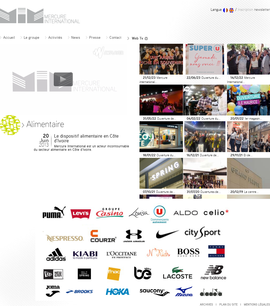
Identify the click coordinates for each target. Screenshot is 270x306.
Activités (53, 38)
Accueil (7, 38)
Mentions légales (257, 304)
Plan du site (230, 304)
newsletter (253, 10)
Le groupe (30, 38)
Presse (93, 38)
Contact (113, 38)
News (74, 38)
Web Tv (137, 38)
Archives (208, 304)
